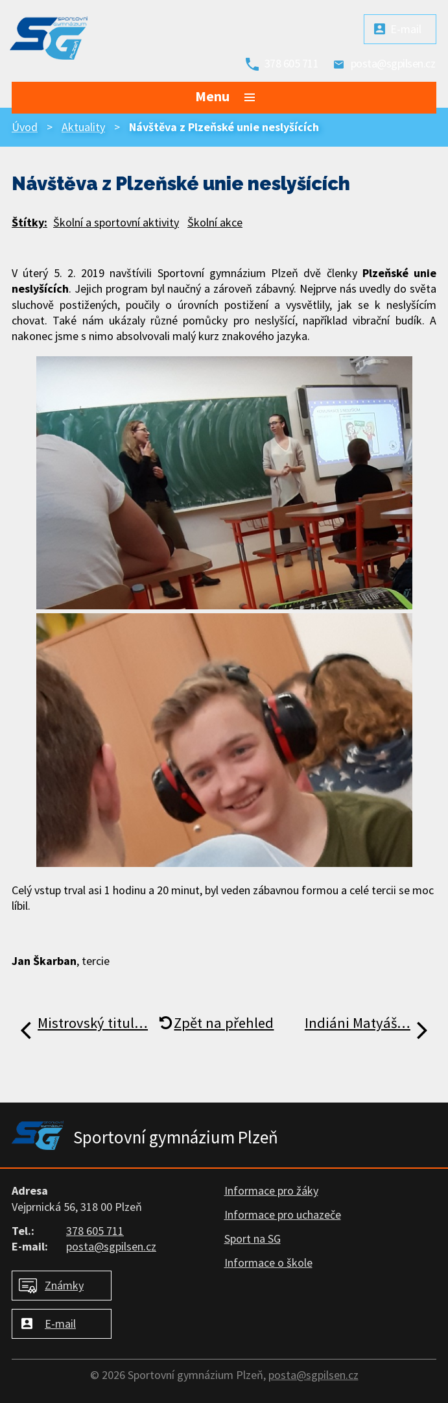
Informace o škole (268, 1262)
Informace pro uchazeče (282, 1214)
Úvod (25, 126)
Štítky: (29, 222)
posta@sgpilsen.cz (393, 63)
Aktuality (83, 126)
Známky (64, 1285)
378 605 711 (292, 63)
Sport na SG (252, 1238)
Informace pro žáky (271, 1190)
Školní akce (214, 222)
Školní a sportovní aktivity (116, 222)
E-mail (405, 28)
